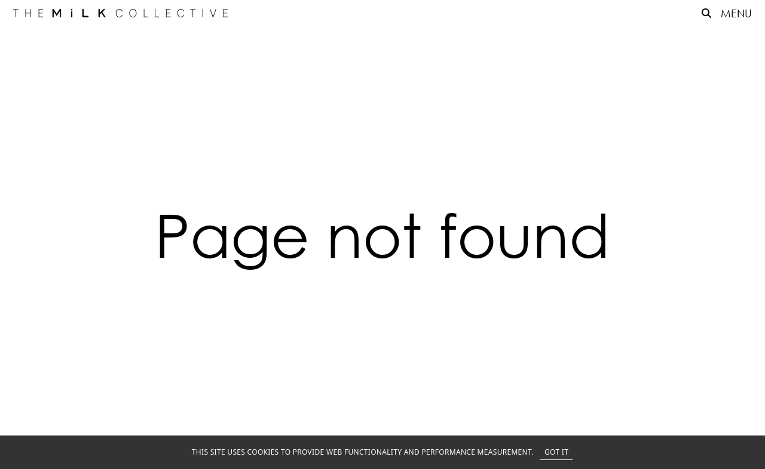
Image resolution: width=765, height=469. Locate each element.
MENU (736, 13)
